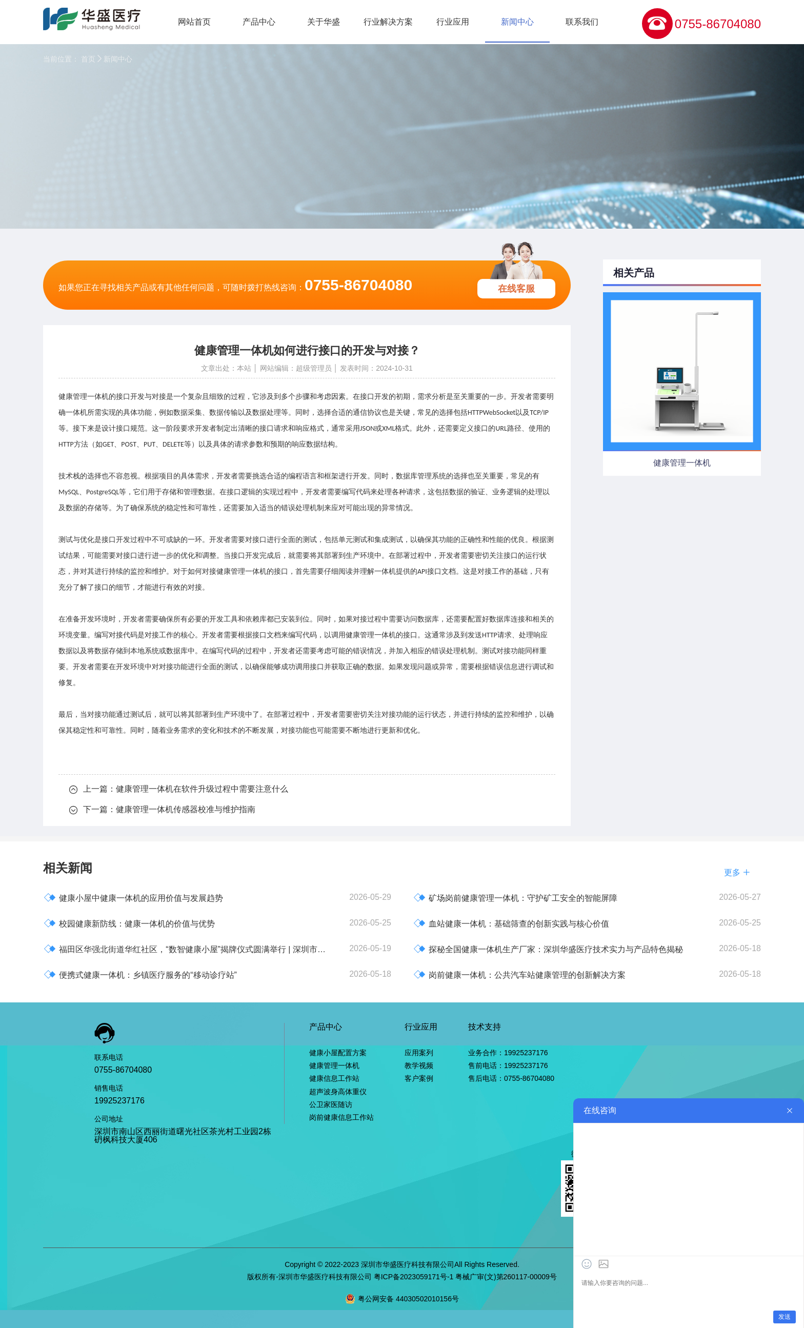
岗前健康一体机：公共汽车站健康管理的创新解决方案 (519, 974)
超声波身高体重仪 (338, 1092)
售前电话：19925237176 (508, 1065)
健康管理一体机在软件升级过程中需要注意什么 (202, 788)
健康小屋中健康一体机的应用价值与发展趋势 (133, 897)
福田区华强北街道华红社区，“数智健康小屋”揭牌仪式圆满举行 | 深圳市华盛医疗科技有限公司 (188, 949)
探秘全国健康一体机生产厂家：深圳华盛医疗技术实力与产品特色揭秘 (548, 949)
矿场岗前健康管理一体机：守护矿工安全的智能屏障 (515, 897)
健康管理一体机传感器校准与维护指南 (185, 809)
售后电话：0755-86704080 (511, 1078)
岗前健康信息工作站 (341, 1117)
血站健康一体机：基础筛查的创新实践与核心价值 (511, 923)
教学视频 (419, 1065)
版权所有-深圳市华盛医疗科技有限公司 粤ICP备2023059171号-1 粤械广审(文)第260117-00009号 (402, 1277)
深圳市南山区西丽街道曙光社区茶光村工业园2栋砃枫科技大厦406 (182, 1135)
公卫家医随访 (330, 1104)
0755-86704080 (718, 24)
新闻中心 (517, 21)
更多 (737, 872)
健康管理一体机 (241, 571)
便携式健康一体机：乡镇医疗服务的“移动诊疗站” (140, 974)
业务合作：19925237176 (508, 1053)
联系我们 (582, 21)
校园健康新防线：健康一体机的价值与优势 (129, 923)
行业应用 (452, 21)
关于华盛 (323, 21)
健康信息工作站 (334, 1078)
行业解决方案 (388, 21)
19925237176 (119, 1100)
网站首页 (194, 21)
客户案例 (419, 1078)
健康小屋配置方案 (338, 1053)
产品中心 (259, 21)
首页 (88, 59)
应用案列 (419, 1053)
